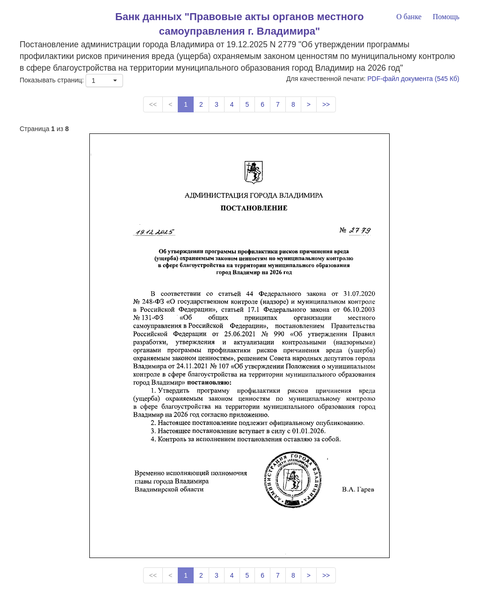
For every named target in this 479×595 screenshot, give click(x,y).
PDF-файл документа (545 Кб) (413, 78)
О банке (408, 17)
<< (153, 104)
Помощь (446, 17)
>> (326, 104)
